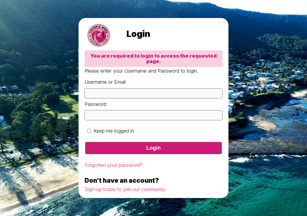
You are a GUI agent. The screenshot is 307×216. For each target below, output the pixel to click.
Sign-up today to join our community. (125, 189)
